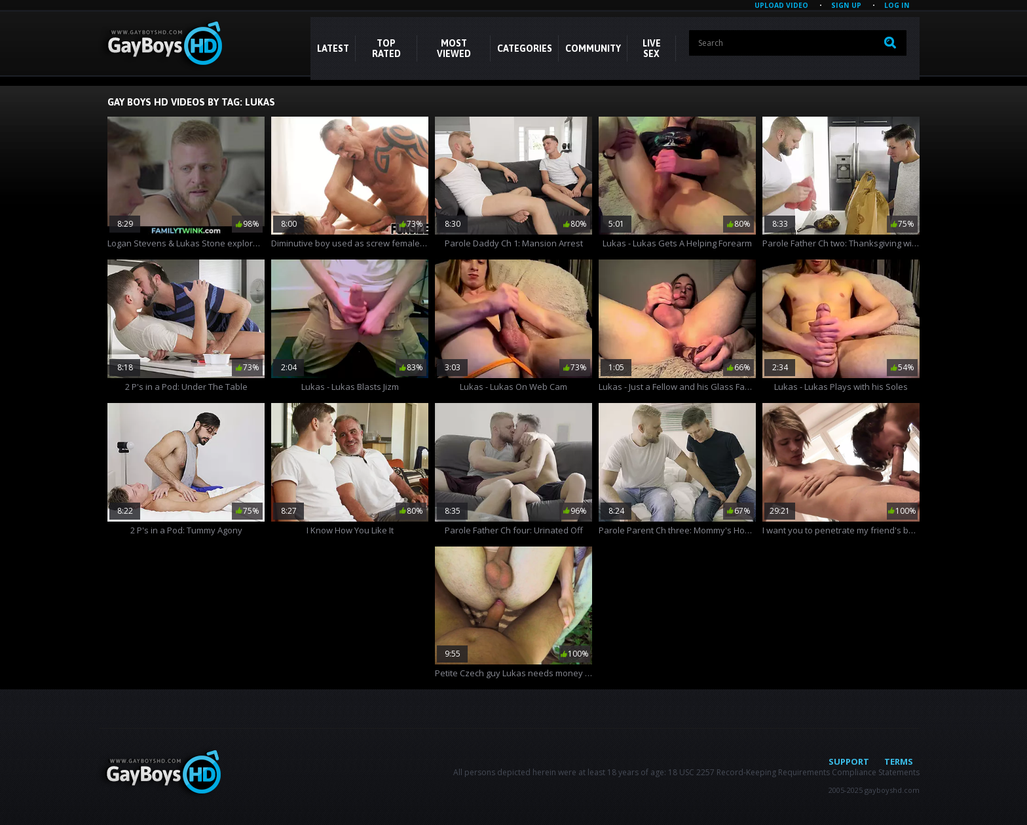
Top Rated (386, 48)
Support (849, 761)
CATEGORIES (524, 48)
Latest (333, 48)
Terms (898, 761)
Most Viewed (454, 48)
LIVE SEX (652, 48)
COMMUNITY (593, 48)
